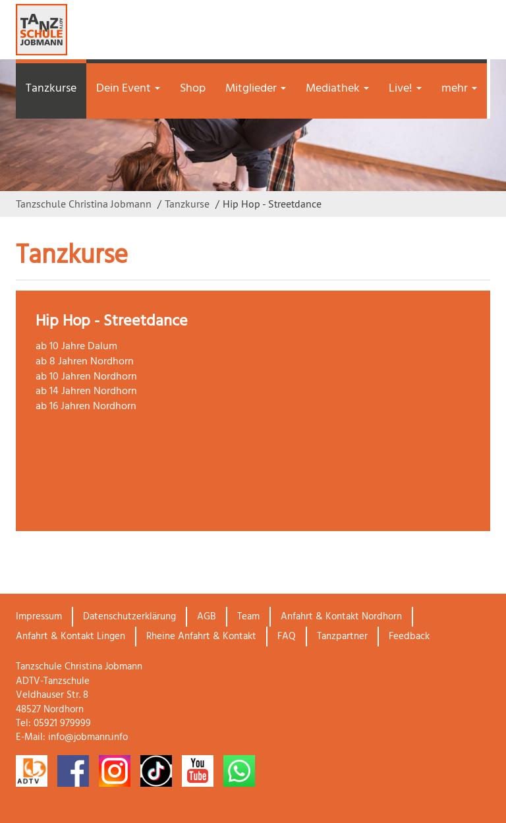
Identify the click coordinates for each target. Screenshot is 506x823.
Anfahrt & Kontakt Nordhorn (341, 617)
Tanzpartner (342, 636)
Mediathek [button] (337, 88)
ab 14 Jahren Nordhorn (86, 391)
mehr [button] (459, 88)
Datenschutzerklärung (129, 617)
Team (248, 617)
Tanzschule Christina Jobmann (84, 203)
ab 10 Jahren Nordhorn (86, 376)
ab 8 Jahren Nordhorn (85, 361)
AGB (206, 617)
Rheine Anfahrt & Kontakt (201, 636)
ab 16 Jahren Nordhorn (86, 406)
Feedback (409, 636)
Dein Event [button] (128, 88)
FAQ (286, 636)
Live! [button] (405, 88)
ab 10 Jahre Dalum (76, 346)
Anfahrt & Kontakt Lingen (70, 636)
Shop (193, 88)
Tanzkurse (51, 88)
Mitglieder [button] (255, 88)
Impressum (39, 617)
